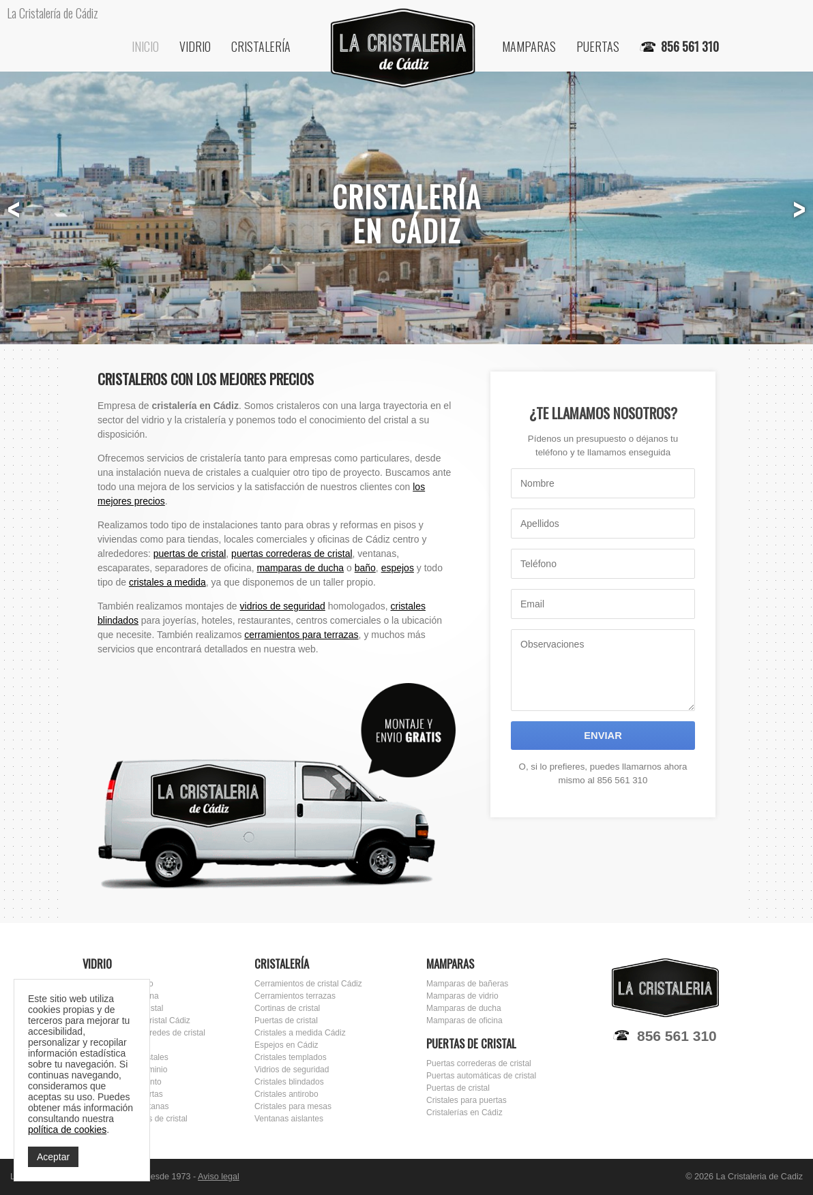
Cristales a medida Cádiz (300, 1033)
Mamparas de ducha (463, 1008)
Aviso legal (218, 1176)
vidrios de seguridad (282, 606)
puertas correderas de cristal (291, 553)
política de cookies (67, 1129)
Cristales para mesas (292, 1106)
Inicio (145, 46)
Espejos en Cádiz (286, 1045)
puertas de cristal (189, 553)
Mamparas (529, 46)
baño (365, 567)
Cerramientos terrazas (295, 996)
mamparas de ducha (300, 567)
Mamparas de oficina (464, 1020)
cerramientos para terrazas (301, 634)
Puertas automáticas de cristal (481, 1075)
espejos (397, 567)
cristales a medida (167, 582)
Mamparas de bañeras (467, 983)
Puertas (597, 46)
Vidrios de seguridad (291, 1069)
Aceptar (53, 1156)
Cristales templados (290, 1057)
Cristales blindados (289, 1082)
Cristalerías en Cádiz (464, 1112)
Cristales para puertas (466, 1100)
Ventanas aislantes (288, 1118)
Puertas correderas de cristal (478, 1063)
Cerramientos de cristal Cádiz (308, 983)
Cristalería (261, 46)
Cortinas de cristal (287, 1008)
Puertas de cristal (286, 1020)
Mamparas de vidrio (462, 996)
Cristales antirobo (286, 1094)
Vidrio (195, 46)
